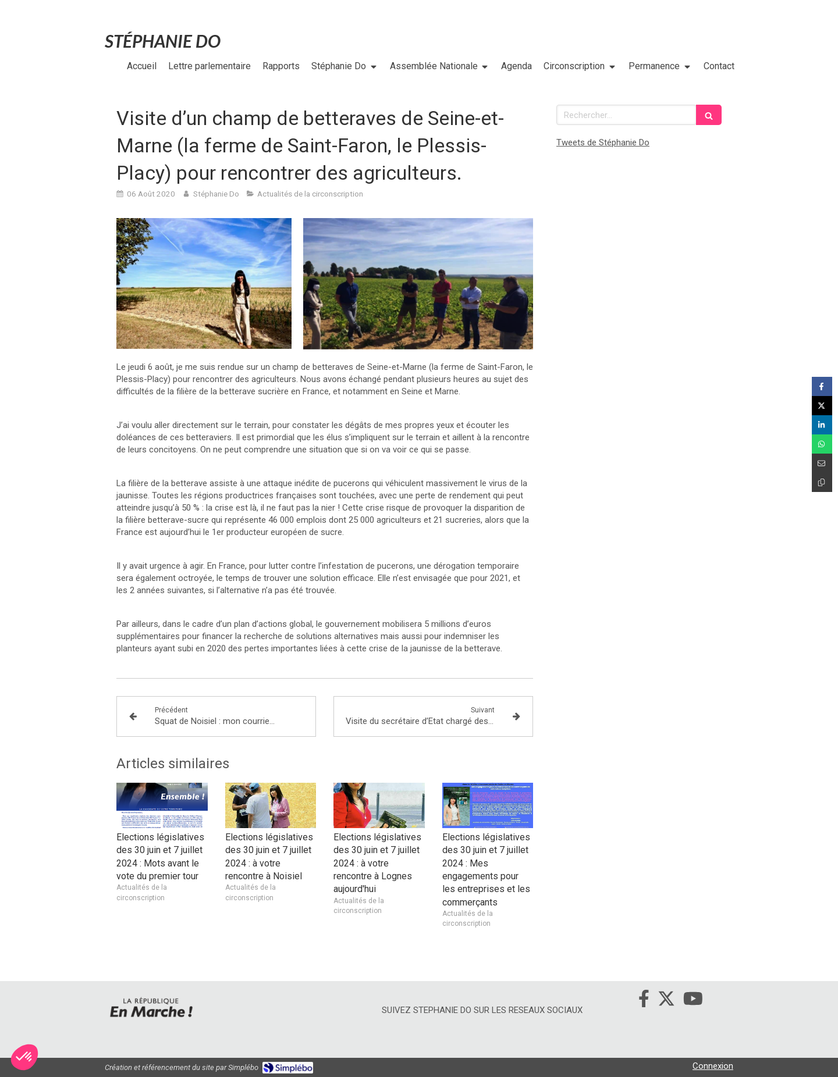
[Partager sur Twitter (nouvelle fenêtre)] (822, 405)
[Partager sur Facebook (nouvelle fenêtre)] (822, 386)
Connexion (713, 1066)
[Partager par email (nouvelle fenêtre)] (822, 463)
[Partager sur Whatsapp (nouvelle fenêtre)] (822, 444)
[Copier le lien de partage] (822, 482)
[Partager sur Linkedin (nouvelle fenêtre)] (822, 424)
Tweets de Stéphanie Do (602, 142)
